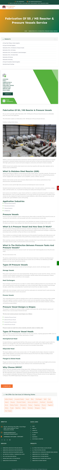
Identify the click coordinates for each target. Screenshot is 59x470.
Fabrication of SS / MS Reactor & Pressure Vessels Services (45, 449)
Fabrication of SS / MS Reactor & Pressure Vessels (13, 48)
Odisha (48, 405)
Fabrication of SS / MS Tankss (9, 50)
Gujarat (51, 399)
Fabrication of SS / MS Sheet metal (10, 55)
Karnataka (41, 402)
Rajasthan (12, 408)
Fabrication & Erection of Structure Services (13, 447)
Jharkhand (35, 402)
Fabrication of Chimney (8, 57)
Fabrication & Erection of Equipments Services (13, 449)
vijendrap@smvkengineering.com (11, 431)
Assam (26, 399)
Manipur (24, 405)
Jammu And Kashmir (26, 402)
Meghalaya (30, 405)
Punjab (6, 408)
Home (25, 31)
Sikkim (17, 408)
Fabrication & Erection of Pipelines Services (12, 445)
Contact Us (8, 94)
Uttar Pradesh (42, 408)
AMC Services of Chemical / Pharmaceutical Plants (14, 451)
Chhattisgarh (37, 399)
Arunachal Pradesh (18, 399)
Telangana (30, 408)
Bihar (30, 399)
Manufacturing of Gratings (8, 64)
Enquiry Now (7, 386)
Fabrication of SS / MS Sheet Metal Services (41, 455)
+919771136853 (13, 433)
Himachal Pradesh (14, 402)
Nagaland (42, 405)
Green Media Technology (32, 468)
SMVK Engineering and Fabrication (29, 466)
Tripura (36, 408)
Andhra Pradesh (8, 399)
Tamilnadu (23, 408)
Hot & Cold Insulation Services (9, 453)
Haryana (7, 402)
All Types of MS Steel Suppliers (39, 447)
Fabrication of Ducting (7, 59)
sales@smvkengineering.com (36, 1)
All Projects (35, 429)
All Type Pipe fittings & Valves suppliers (11, 43)
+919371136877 (20, 433)
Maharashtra (17, 405)
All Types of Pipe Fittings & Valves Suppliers (41, 445)
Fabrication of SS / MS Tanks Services (40, 451)
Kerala (47, 402)
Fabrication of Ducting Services (10, 457)
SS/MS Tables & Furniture (37, 436)
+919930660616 (9, 101)
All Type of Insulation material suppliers (11, 62)
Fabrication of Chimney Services (39, 457)
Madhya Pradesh (9, 405)
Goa (46, 399)
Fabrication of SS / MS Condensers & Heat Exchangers (14, 52)
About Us (34, 425)
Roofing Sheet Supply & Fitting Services (11, 455)
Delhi (42, 399)
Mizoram (37, 405)
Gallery (34, 431)
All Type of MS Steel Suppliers (9, 45)
